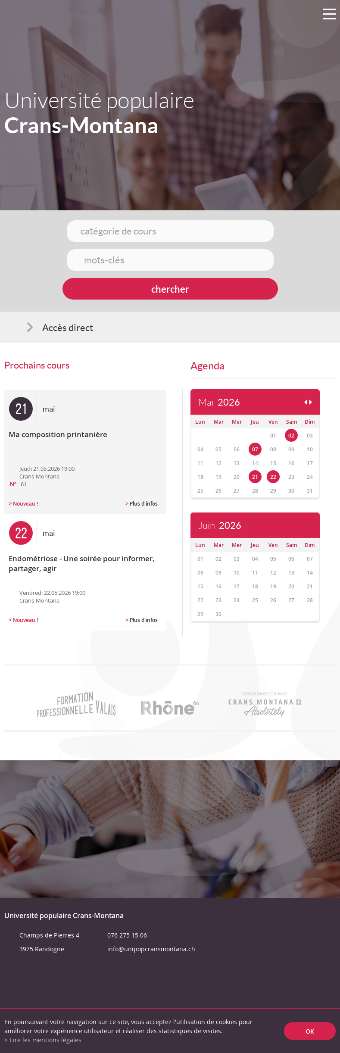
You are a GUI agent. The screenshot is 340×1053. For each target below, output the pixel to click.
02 (291, 435)
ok (310, 1031)
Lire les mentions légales (45, 1040)
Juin (219, 525)
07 (255, 449)
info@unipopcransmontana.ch (151, 949)
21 (255, 477)
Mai (219, 402)
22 (273, 477)
